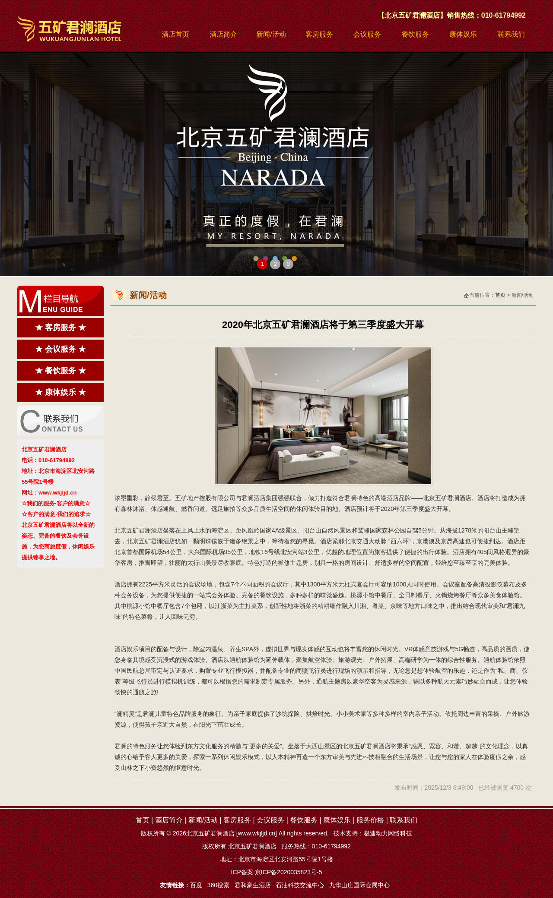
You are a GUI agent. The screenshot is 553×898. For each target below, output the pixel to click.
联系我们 (511, 34)
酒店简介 (223, 34)
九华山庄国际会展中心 (359, 885)
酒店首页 (175, 34)
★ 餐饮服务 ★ (60, 370)
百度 (196, 885)
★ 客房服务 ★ (60, 327)
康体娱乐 (463, 34)
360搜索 (218, 885)
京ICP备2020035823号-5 (288, 872)
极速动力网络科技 (388, 833)
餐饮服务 (415, 34)
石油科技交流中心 (300, 885)
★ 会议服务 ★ (60, 349)
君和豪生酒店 (253, 885)
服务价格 (370, 820)
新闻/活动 (271, 34)
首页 (500, 295)
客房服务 (319, 34)
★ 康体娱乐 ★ (60, 392)
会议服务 (367, 34)
